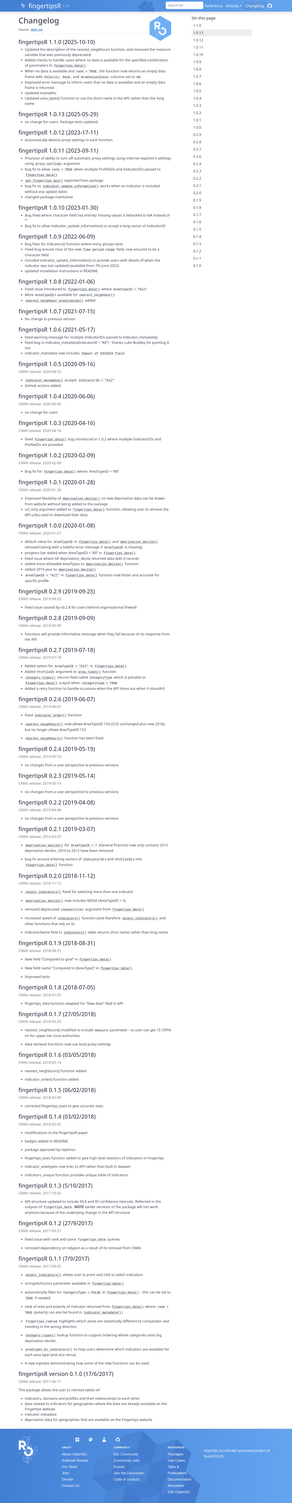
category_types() (40, 678)
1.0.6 (197, 83)
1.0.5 (197, 91)
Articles (232, 5)
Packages (175, 1454)
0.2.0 (197, 192)
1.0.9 (197, 61)
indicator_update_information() (71, 186)
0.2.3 (197, 171)
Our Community (126, 1454)
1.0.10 (198, 54)
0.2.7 (197, 149)
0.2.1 (197, 185)
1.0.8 (197, 69)
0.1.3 (197, 243)
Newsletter (176, 1486)
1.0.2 (197, 112)
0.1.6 (197, 222)
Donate (67, 1479)
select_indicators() (43, 892)
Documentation (179, 1479)
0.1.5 (197, 229)
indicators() (69, 918)
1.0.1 (197, 120)
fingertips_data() (70, 66)
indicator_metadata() (44, 380)
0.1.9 (197, 200)
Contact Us (70, 1486)
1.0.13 (198, 32)
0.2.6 (197, 156)
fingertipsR (45, 6)
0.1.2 (197, 251)
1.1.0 (197, 25)
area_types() (89, 672)
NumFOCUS (214, 1456)
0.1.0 (197, 265)
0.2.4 (197, 163)
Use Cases (176, 1460)
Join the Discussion (129, 1473)
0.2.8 (197, 141)
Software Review (75, 1460)
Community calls (127, 1460)
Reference (214, 5)
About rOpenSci (74, 1454)
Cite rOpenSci (179, 1492)
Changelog (254, 5)
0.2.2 (197, 178)
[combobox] (184, 5)
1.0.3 (197, 105)
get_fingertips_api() (44, 181)
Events (119, 1467)
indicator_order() (50, 715)
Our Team (69, 1467)
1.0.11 (198, 47)
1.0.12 (198, 40)
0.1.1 (197, 258)
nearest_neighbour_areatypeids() (54, 301)
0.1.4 (197, 236)
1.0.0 (197, 127)
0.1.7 (197, 214)
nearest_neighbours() (44, 724)
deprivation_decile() (81, 499)
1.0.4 (197, 98)
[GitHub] (270, 6)
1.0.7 (197, 76)
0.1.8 (197, 207)
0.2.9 (197, 134)
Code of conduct (126, 1479)
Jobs (65, 1473)
